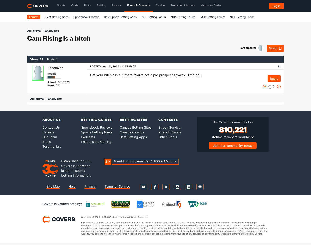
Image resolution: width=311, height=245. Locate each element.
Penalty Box (51, 30)
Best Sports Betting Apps (120, 17)
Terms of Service (117, 186)
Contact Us (51, 127)
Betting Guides (96, 119)
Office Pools (167, 137)
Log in (276, 6)
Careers (48, 132)
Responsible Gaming (96, 142)
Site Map (53, 186)
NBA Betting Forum (183, 17)
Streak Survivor (170, 127)
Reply (274, 79)
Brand (46, 142)
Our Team (49, 137)
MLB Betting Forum (212, 17)
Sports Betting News (96, 132)
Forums (33, 17)
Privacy (90, 186)
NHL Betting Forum (242, 17)
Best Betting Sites (56, 17)
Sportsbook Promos (86, 17)
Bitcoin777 (55, 68)
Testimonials (51, 146)
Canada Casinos (132, 132)
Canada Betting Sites (135, 127)
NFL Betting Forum (154, 17)
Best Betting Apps (133, 137)
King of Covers (169, 132)
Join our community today (233, 146)
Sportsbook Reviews (96, 127)
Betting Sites (134, 119)
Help (72, 186)
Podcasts (88, 137)
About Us (51, 119)
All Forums (34, 30)
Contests (168, 119)
